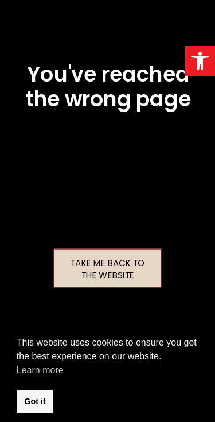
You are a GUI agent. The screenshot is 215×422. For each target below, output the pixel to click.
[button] (200, 61)
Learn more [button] (40, 370)
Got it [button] (35, 401)
